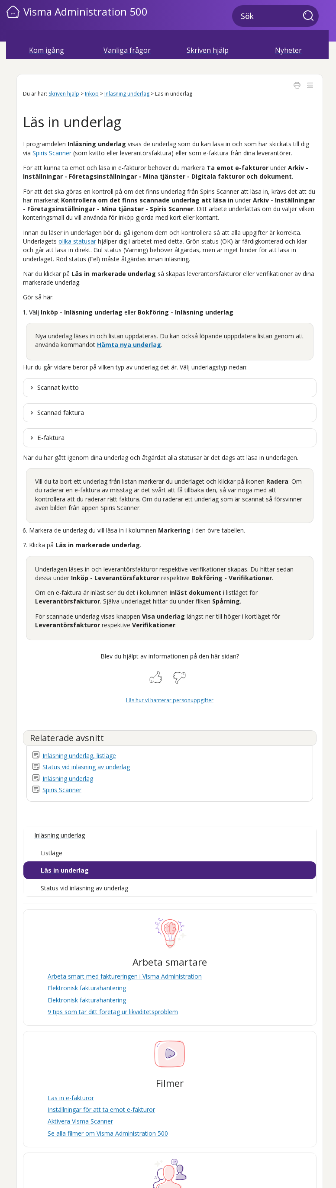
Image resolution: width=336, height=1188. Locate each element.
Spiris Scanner (61, 790)
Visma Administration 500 (85, 11)
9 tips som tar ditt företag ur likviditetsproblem (113, 1012)
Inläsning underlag (126, 93)
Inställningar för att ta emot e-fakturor (101, 1109)
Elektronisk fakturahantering (87, 988)
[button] (311, 16)
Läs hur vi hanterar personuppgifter (169, 700)
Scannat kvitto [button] (58, 387)
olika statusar (77, 241)
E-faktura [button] (51, 437)
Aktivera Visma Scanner (80, 1121)
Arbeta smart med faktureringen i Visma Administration (125, 976)
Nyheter (288, 50)
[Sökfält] (275, 16)
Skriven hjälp (208, 50)
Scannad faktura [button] (60, 412)
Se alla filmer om (108, 1133)
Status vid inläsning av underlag (86, 767)
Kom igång (46, 50)
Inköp (92, 93)
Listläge (51, 853)
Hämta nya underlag (129, 344)
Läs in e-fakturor (71, 1098)
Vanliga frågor (127, 50)
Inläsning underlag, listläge (79, 755)
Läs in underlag (65, 870)
